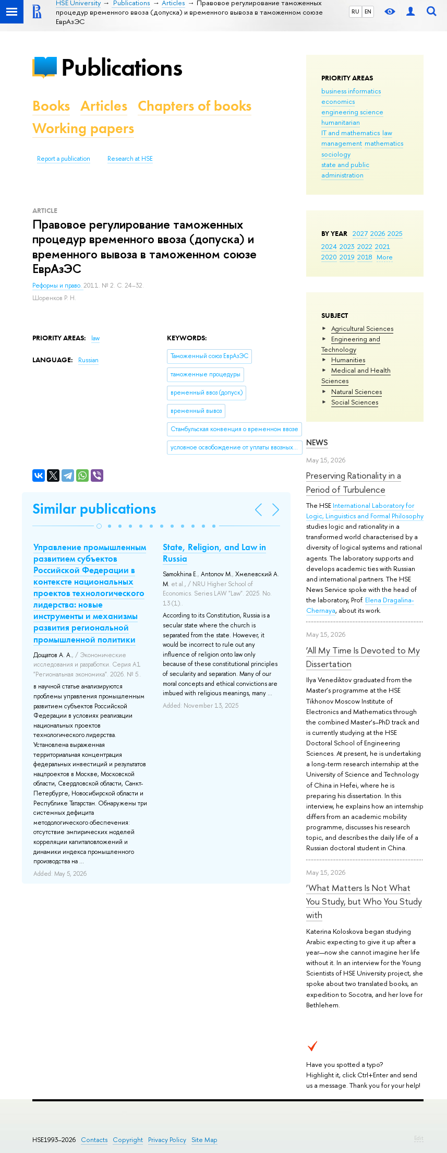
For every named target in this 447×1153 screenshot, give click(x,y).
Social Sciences (354, 402)
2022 (364, 246)
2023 (347, 246)
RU (355, 11)
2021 (382, 246)
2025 (395, 233)
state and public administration (345, 170)
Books (51, 106)
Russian (88, 360)
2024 (329, 246)
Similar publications (94, 509)
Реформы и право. (57, 285)
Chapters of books (194, 106)
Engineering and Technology (350, 344)
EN (368, 11)
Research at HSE (130, 158)
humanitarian (340, 122)
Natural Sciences (356, 391)
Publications (121, 67)
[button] (99, 526)
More (385, 256)
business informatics (351, 91)
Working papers (83, 128)
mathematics (384, 143)
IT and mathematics (350, 132)
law (387, 132)
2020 (329, 256)
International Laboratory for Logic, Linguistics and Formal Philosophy (365, 510)
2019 (347, 256)
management (341, 143)
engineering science (352, 111)
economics (338, 101)
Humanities (348, 359)
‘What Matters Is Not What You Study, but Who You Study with (364, 901)
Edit (419, 1138)
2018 (364, 256)
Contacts (94, 1139)
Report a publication (63, 158)
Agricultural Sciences (362, 328)
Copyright (128, 1139)
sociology (336, 154)
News (317, 442)
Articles (103, 106)
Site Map (204, 1139)
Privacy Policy (167, 1139)
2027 (360, 233)
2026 (377, 233)
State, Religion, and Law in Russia (214, 552)
